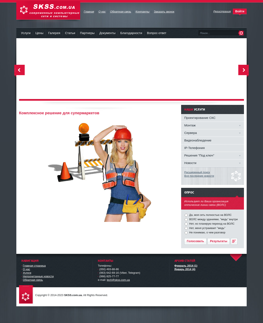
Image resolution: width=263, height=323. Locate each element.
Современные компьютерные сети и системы (48, 10)
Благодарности (131, 33)
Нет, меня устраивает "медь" (206, 228)
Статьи (70, 33)
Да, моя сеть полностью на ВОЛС (210, 214)
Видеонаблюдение (197, 140)
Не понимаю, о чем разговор (206, 232)
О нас (26, 269)
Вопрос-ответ (156, 33)
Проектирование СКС (199, 118)
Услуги (26, 33)
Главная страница (34, 265)
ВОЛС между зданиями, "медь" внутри (213, 219)
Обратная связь (33, 279)
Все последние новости (199, 175)
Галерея (54, 33)
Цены (39, 33)
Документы (107, 33)
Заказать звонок (164, 11)
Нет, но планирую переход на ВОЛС (211, 223)
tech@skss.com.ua (118, 279)
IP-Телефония (194, 148)
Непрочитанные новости (38, 276)
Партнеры (87, 33)
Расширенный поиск (197, 172)
